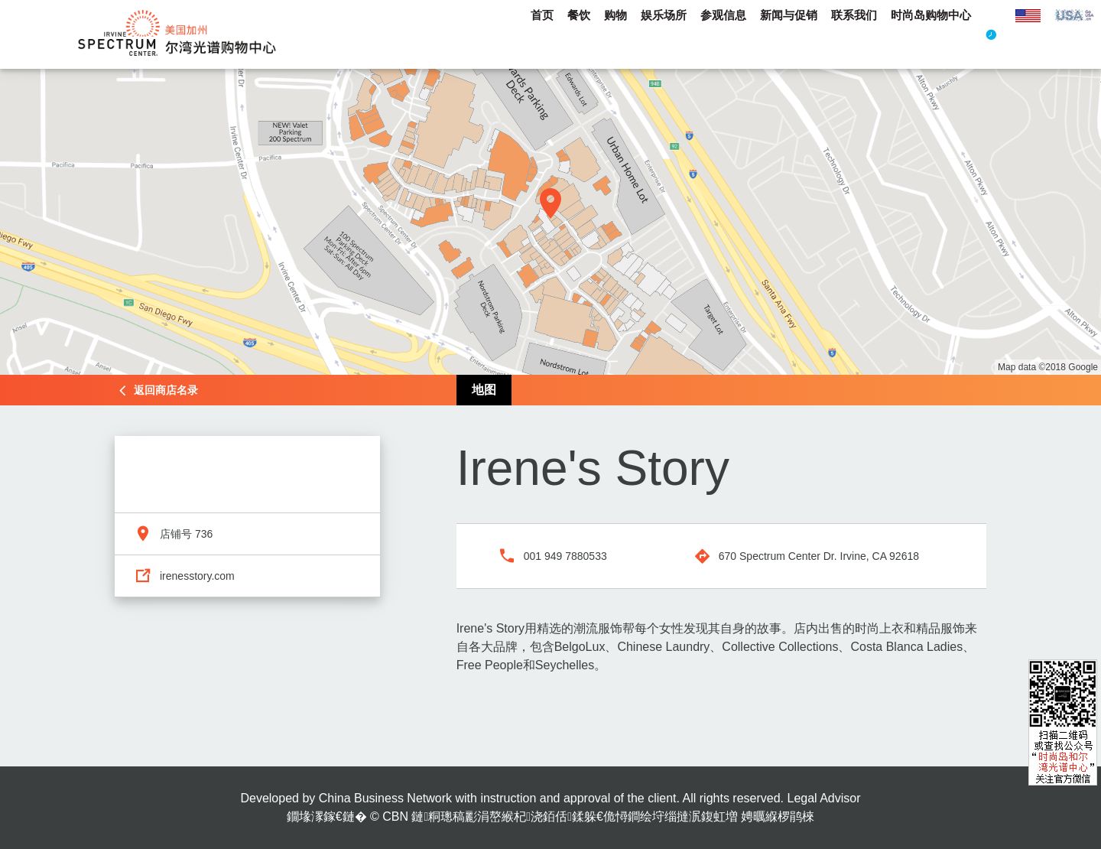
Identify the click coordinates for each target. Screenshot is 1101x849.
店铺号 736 (186, 534)
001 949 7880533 (565, 556)
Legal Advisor (823, 798)
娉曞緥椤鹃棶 (777, 816)
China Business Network (385, 798)
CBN (395, 816)
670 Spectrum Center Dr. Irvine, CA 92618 (819, 556)
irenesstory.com (197, 576)
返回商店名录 (166, 390)
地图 (484, 389)
